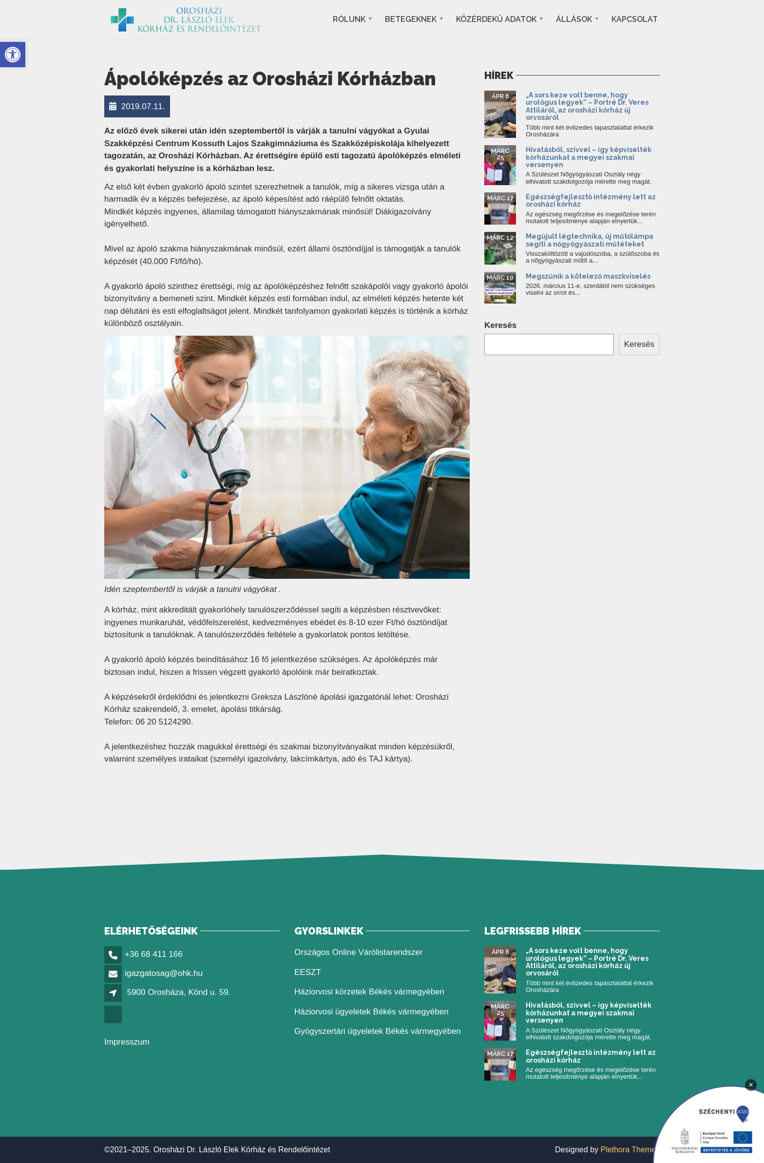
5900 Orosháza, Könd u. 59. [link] (179, 992)
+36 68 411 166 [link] (154, 954)
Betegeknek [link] (411, 19)
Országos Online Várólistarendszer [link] (358, 952)
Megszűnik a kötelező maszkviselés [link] (588, 276)
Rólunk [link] (349, 19)
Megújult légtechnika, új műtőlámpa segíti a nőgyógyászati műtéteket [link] (589, 240)
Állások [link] (574, 19)
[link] (12, 54)
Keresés (500, 325)
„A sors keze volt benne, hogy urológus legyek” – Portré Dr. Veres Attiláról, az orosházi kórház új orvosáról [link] (587, 106)
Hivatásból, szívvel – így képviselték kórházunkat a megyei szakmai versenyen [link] (588, 157)
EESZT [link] (307, 972)
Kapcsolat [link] (634, 19)
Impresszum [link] (127, 1042)
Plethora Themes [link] (630, 1149)
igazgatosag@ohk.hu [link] (164, 973)
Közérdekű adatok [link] (496, 19)
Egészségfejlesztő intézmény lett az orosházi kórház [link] (591, 200)
